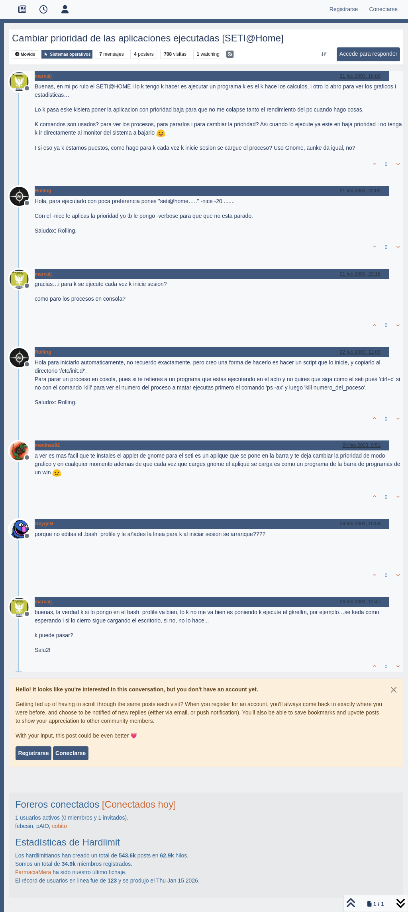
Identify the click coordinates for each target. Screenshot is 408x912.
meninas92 (47, 445)
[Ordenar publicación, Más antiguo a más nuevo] (323, 54)
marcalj (43, 76)
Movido (25, 54)
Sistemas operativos (66, 54)
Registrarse (33, 753)
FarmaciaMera (33, 872)
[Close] (393, 690)
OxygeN (44, 523)
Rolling (43, 191)
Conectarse (70, 753)
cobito (59, 826)
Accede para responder (368, 54)
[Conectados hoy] (139, 804)
